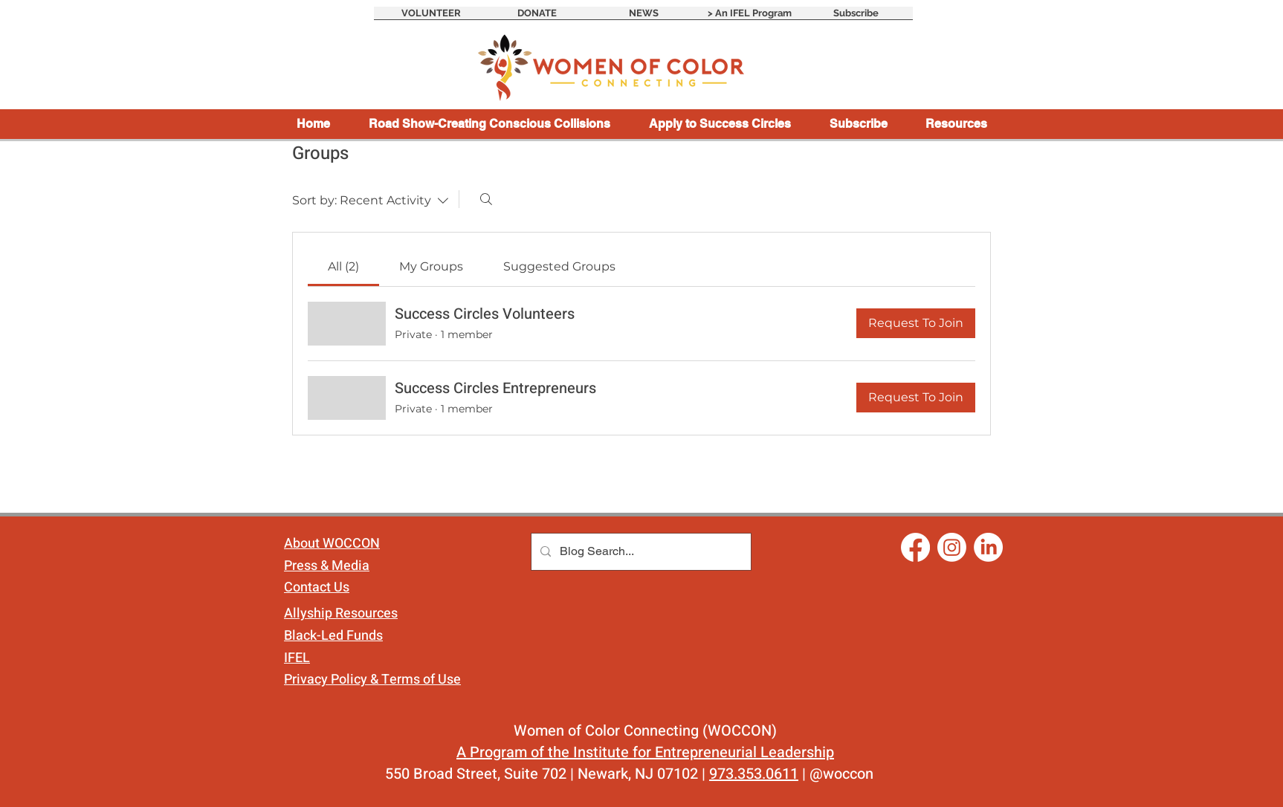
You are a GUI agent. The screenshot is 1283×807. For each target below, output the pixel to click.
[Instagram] (951, 547)
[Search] (486, 199)
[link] (343, 266)
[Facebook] (915, 547)
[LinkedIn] (988, 547)
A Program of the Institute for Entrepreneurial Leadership (645, 752)
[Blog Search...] (640, 552)
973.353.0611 (753, 774)
